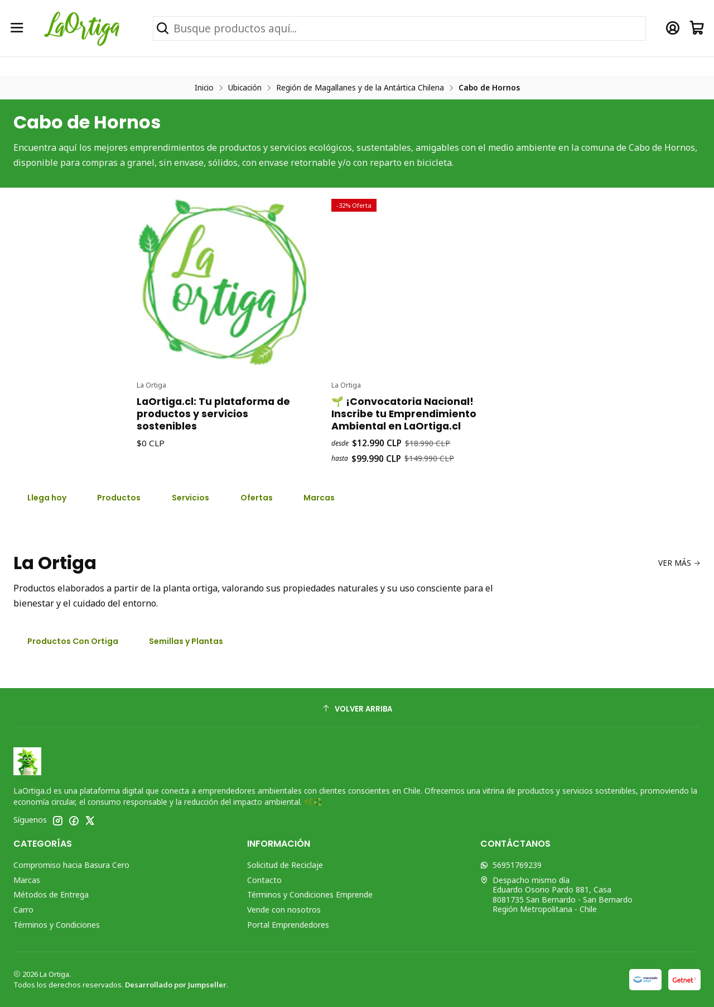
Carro (23, 909)
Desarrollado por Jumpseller (175, 985)
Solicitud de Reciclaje (285, 865)
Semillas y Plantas (186, 641)
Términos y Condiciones (56, 924)
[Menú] (17, 28)
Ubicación (245, 88)
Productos (119, 497)
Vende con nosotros (284, 909)
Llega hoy (46, 497)
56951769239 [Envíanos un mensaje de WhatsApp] (511, 865)
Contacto (264, 880)
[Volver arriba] (357, 709)
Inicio (204, 88)
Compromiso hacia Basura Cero (71, 865)
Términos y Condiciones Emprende (310, 894)
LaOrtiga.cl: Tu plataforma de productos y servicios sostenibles (213, 466)
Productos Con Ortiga (72, 641)
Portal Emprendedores (288, 924)
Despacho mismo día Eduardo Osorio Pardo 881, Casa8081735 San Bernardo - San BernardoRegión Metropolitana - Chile (556, 895)
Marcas (26, 880)
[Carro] (697, 28)
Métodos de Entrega (51, 894)
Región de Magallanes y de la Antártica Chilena (360, 88)
